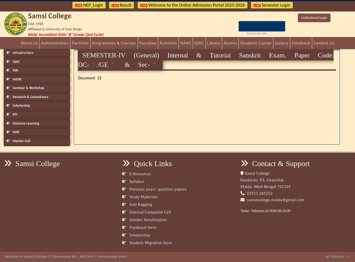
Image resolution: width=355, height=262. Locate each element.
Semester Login (271, 5)
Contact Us (324, 43)
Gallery (281, 43)
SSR (12, 70)
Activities (168, 43)
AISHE (14, 79)
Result (121, 5)
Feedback (301, 43)
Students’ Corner (256, 43)
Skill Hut (87, 257)
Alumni (230, 43)
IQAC (199, 43)
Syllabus (133, 181)
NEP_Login (89, 5)
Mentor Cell (18, 141)
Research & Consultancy (27, 97)
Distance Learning (23, 123)
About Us (29, 43)
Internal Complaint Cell (146, 212)
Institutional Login (314, 18)
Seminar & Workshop (25, 88)
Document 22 (90, 78)
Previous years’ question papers (154, 189)
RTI (12, 114)
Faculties (148, 43)
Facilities (80, 43)
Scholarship (18, 105)
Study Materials (140, 196)
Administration (55, 43)
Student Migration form (147, 242)
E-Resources (136, 173)
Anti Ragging (137, 204)
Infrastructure (20, 53)
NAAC (185, 43)
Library (214, 43)
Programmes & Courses (114, 43)
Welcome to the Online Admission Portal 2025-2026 (192, 5)
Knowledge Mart (113, 257)
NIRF (13, 132)
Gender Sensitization (144, 219)
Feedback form (139, 227)
